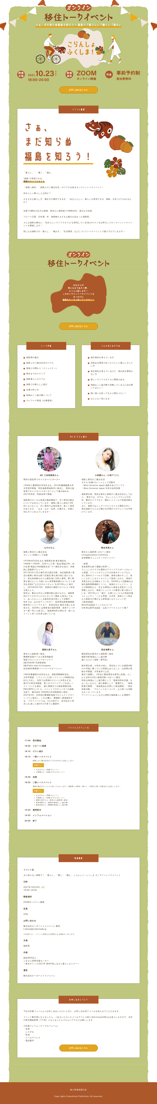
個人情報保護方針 (78, 1090)
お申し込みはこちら (78, 90)
